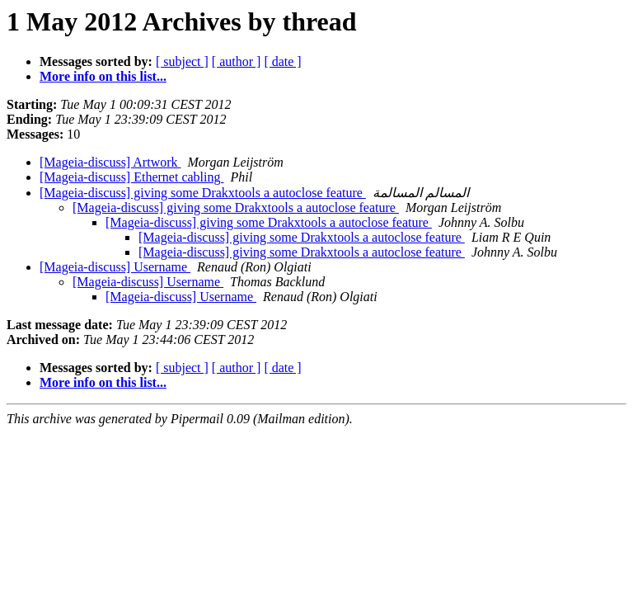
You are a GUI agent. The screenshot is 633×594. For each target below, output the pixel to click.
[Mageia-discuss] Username (115, 267)
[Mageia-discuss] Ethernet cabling (131, 177)
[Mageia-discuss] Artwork (110, 162)
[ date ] (282, 61)
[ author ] (236, 61)
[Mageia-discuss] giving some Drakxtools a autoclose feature (203, 193)
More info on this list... (103, 76)
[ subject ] (182, 61)
